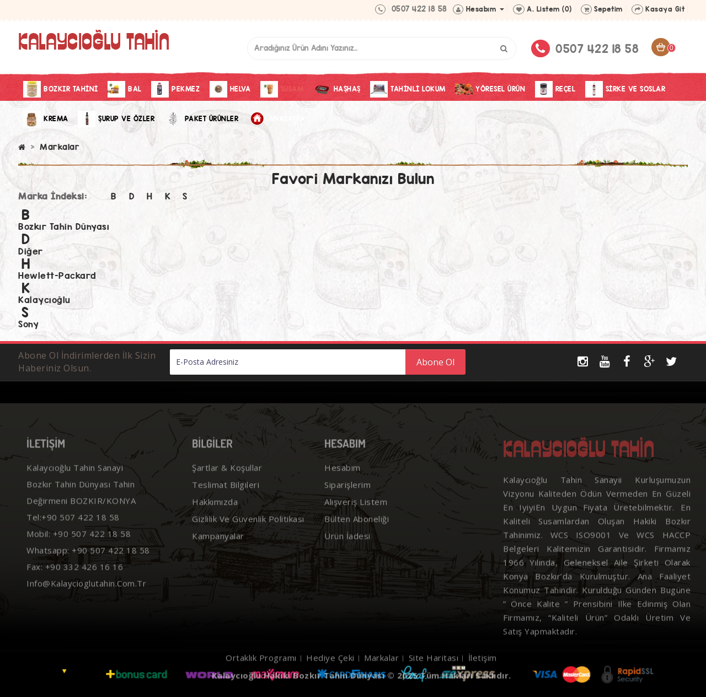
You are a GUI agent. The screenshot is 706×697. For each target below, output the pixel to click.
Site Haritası (434, 673)
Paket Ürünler (201, 119)
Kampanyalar (218, 551)
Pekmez (175, 89)
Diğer (30, 251)
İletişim (482, 673)
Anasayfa (277, 119)
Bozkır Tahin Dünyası (63, 226)
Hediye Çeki (330, 673)
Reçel (555, 89)
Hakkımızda (215, 517)
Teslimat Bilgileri (225, 500)
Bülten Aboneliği (356, 534)
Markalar (59, 147)
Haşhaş (337, 89)
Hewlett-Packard (57, 276)
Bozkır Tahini (60, 89)
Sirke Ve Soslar (625, 89)
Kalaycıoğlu (44, 300)
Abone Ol (435, 362)
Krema (45, 119)
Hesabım (342, 483)
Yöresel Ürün (490, 89)
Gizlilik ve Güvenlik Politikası (248, 534)
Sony (28, 324)
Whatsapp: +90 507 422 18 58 (88, 565)
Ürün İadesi (347, 551)
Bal (125, 89)
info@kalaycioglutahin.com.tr (86, 598)
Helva (230, 89)
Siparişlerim (347, 500)
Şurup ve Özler (116, 119)
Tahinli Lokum (408, 89)
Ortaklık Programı (261, 673)
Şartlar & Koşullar (227, 483)
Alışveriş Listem (355, 517)
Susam (282, 89)
